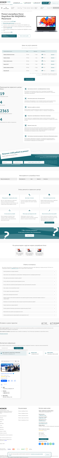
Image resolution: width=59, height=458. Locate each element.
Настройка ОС (6, 70)
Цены (1, 421)
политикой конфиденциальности (15, 164)
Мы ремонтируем (5, 8)
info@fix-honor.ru (42, 420)
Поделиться (40, 444)
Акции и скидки (36, 8)
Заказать (53, 54)
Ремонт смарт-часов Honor (23, 417)
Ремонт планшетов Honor (23, 415)
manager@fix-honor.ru (43, 423)
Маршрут (4, 380)
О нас (22, 8)
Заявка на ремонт (42, 8)
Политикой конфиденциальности (23, 349)
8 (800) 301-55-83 (42, 418)
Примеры (2, 419)
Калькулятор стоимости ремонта (6, 434)
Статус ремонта (55, 7)
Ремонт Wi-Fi (6, 64)
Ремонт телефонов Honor (23, 413)
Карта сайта (2, 443)
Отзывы (1, 417)
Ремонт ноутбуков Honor (23, 411)
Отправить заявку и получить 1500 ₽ (34, 162)
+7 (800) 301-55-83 (27, 2)
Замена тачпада (7, 57)
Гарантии (1, 427)
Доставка (2, 423)
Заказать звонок (29, 235)
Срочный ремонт (12, 8)
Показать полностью (4, 333)
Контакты (2, 429)
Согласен (47, 454)
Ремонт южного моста (8, 61)
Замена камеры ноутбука (8, 67)
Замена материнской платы (9, 54)
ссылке (5, 440)
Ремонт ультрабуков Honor (23, 420)
